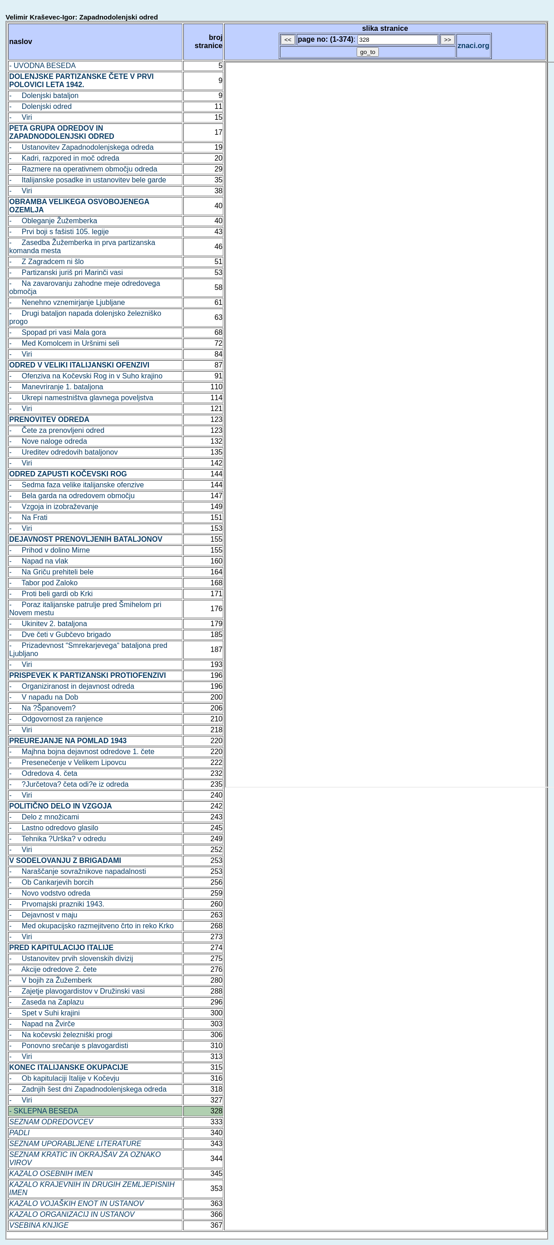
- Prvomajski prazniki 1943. (56, 904)
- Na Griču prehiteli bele (51, 572)
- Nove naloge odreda (48, 441)
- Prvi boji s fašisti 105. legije (59, 231)
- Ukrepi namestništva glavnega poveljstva (81, 398)
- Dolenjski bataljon (43, 95)
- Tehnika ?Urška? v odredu (57, 839)
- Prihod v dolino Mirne (49, 550)
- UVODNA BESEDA (42, 65)
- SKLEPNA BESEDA (43, 1111)
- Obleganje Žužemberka (53, 221)
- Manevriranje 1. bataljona (56, 387)
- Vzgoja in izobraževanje (53, 506)
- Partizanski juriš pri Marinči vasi (66, 272)
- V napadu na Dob (43, 697)
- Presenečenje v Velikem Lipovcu (67, 762)
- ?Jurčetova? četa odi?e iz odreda (68, 784)
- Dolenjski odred (40, 106)
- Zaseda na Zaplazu (46, 1002)
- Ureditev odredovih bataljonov (63, 452)
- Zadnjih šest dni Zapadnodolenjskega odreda (88, 1089)
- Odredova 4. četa (43, 773)
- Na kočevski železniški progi (61, 1035)
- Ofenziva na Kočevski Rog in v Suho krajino (85, 376)
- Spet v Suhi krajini (44, 1013)
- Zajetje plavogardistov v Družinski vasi (77, 991)
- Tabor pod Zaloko (43, 583)
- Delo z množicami (44, 817)
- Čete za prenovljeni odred (56, 430)
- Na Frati (28, 517)
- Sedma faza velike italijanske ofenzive (76, 485)
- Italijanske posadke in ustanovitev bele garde (87, 180)
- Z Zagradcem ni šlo (46, 261)
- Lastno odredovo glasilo (53, 828)
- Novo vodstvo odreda (49, 893)
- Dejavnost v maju (43, 915)
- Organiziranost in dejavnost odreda (71, 686)
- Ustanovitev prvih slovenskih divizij (71, 958)
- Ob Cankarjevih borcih (51, 882)
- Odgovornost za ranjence (56, 719)
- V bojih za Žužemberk (50, 980)
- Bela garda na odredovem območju (72, 496)
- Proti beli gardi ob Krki (51, 594)
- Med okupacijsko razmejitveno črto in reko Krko (91, 926)
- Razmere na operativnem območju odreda (83, 169)
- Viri (20, 117)
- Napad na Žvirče (42, 1024)
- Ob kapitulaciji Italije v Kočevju (64, 1078)
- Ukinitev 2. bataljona (48, 623)
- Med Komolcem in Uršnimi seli (64, 343)
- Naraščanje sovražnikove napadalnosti (77, 871)
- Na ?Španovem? (42, 708)
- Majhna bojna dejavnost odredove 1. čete (81, 751)
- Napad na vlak (38, 561)
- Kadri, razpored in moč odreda (64, 158)
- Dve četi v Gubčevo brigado (60, 634)
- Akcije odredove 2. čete (53, 969)
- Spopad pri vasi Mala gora (57, 332)
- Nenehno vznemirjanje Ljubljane (67, 302)
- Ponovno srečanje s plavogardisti (68, 1045)
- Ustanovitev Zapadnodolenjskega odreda (81, 147)
